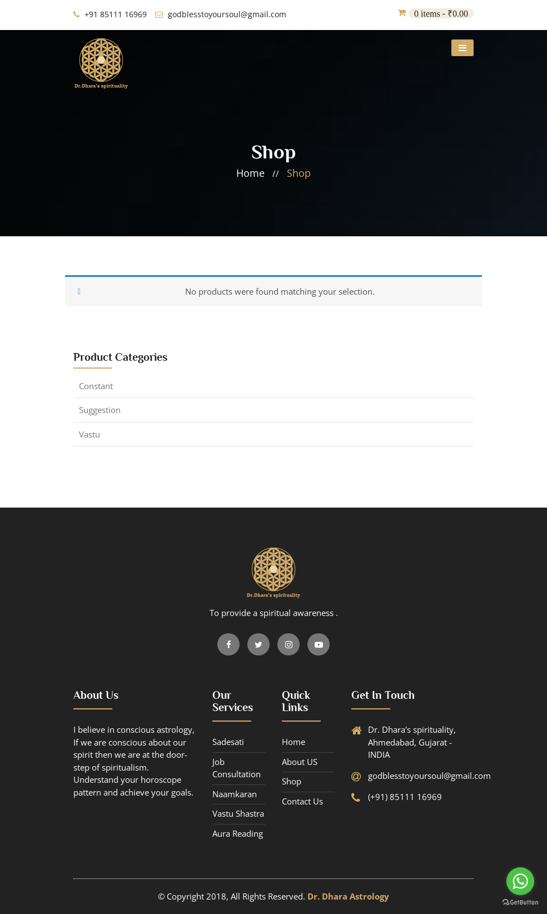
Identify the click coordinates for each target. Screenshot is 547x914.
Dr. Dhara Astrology (348, 896)
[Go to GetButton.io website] (520, 902)
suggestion (100, 409)
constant (96, 385)
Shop (291, 781)
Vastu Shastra (238, 813)
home (250, 173)
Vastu (89, 434)
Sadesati (228, 741)
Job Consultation (236, 768)
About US (299, 761)
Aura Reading (237, 833)
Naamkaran (234, 793)
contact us (302, 801)
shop (299, 173)
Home (293, 741)
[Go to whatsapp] (520, 881)
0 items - (441, 13)
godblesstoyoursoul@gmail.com (220, 14)
